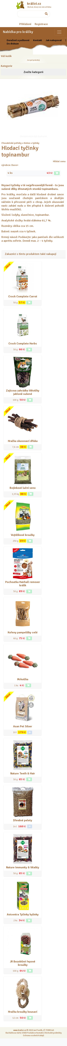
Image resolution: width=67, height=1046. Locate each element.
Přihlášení (25, 24)
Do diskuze (13, 43)
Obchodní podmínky (53, 1033)
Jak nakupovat (54, 40)
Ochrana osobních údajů (33, 1035)
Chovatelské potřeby (11, 143)
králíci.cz (34, 4)
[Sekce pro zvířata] (59, 32)
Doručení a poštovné (18, 40)
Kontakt (37, 40)
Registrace (41, 24)
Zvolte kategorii (33, 72)
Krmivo (27, 143)
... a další (43, 143)
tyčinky (36, 143)
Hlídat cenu (59, 161)
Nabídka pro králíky (18, 32)
